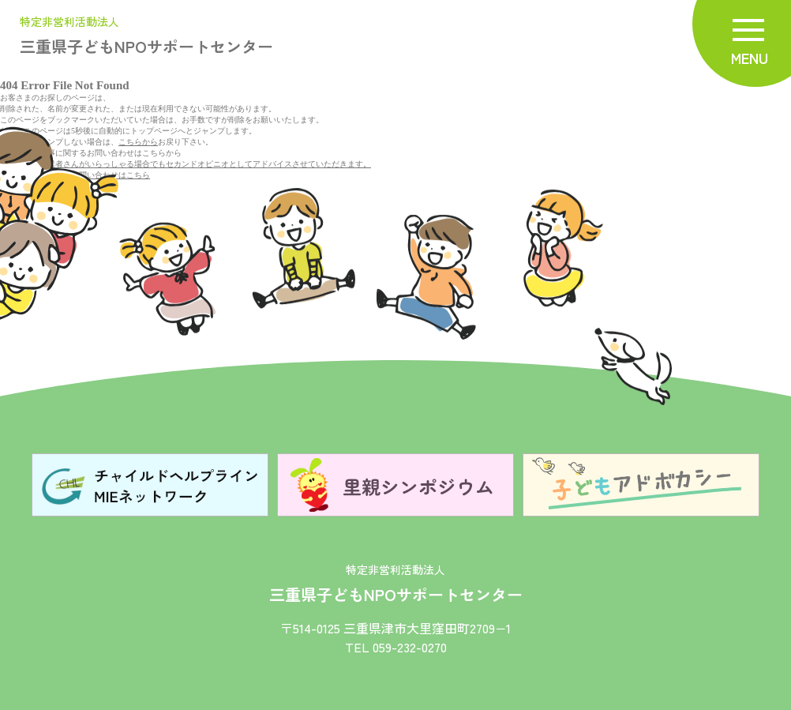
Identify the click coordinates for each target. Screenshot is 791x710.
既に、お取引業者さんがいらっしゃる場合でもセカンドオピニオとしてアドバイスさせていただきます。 (185, 164)
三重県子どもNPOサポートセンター (146, 37)
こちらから (138, 141)
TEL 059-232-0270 (396, 646)
